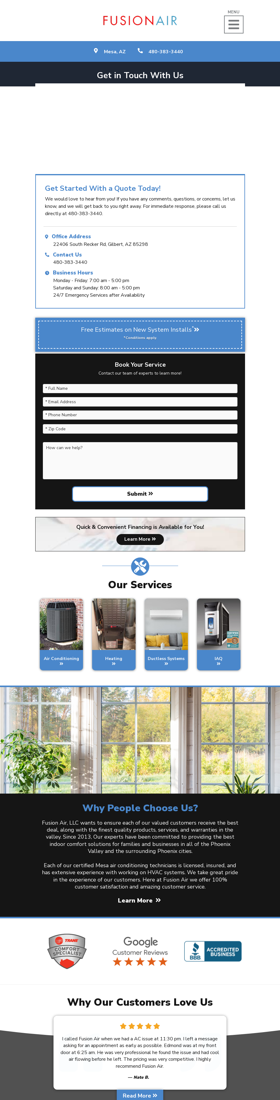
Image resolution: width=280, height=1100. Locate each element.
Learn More (140, 539)
